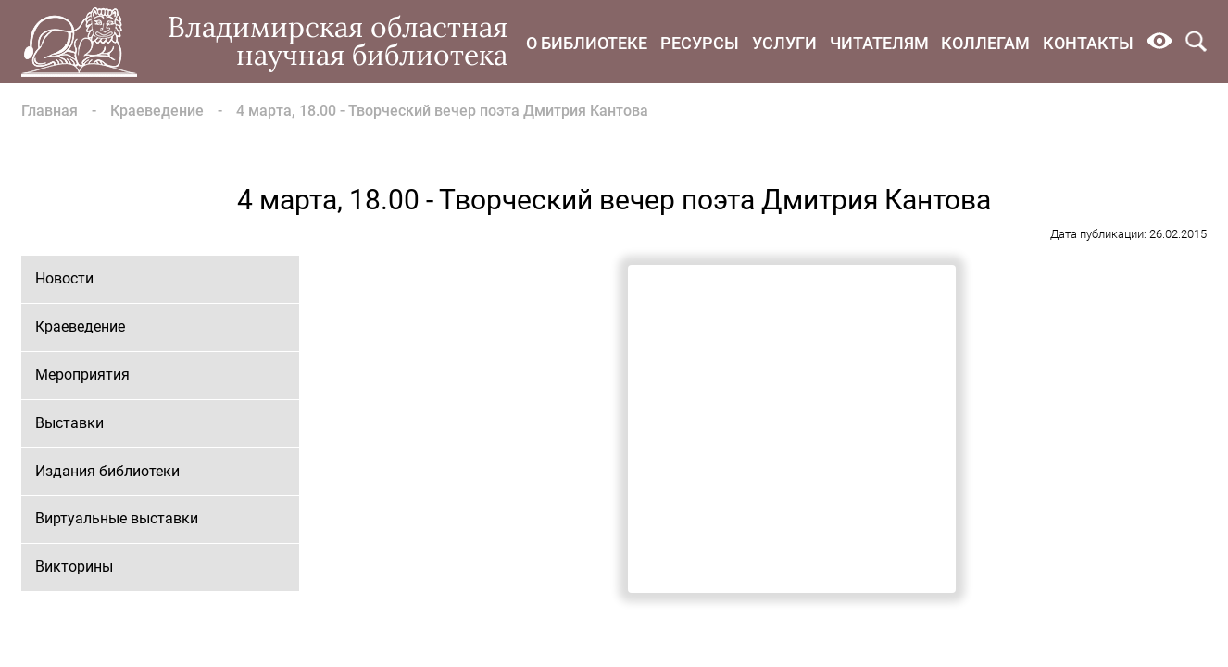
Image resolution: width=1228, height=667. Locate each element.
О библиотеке (586, 43)
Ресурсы (699, 43)
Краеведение (157, 111)
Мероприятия (82, 375)
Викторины (74, 566)
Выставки (69, 423)
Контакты (1088, 43)
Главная (49, 111)
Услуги (784, 43)
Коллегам (985, 43)
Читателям (879, 43)
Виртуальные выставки (116, 518)
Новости (64, 278)
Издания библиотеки (107, 471)
